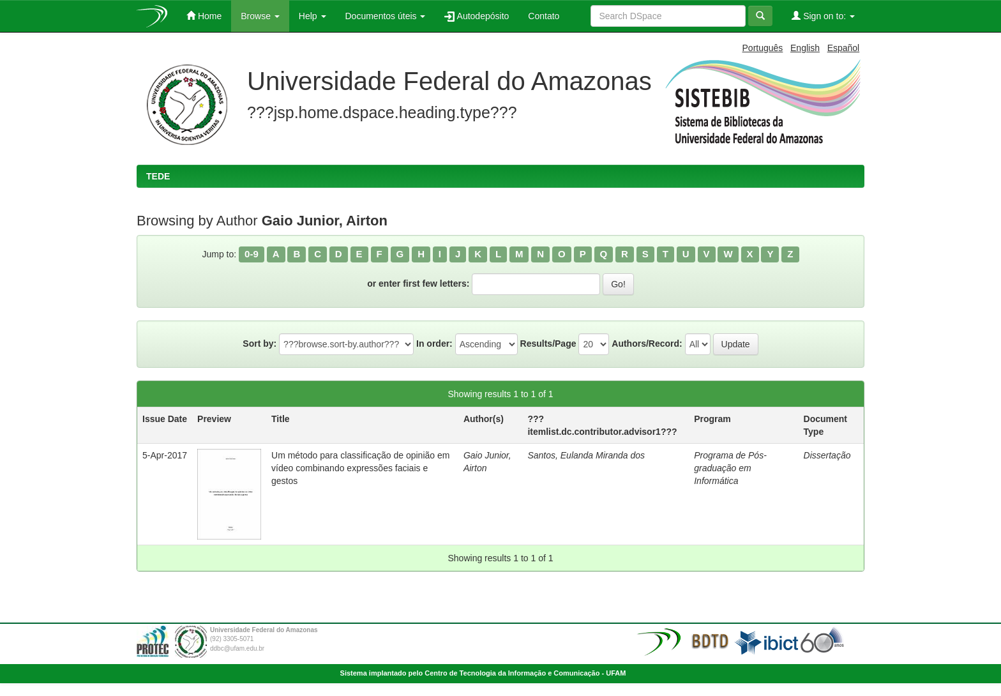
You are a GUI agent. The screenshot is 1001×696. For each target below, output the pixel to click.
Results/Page (548, 343)
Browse (260, 16)
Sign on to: (823, 15)
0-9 (252, 253)
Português (762, 48)
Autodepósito (476, 16)
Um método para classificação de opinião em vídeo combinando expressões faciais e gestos (360, 468)
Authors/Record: (647, 343)
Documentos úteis (385, 16)
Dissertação (827, 455)
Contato (543, 16)
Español (843, 48)
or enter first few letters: (418, 283)
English (805, 48)
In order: (434, 343)
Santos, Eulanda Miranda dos (586, 455)
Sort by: (259, 343)
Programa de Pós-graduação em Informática (730, 468)
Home (204, 15)
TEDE (158, 176)
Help (312, 16)
